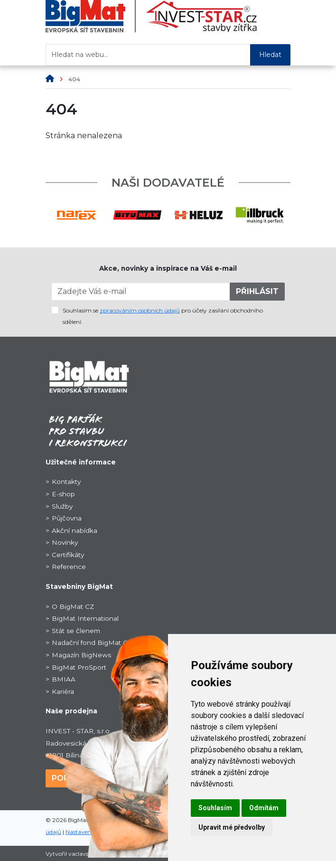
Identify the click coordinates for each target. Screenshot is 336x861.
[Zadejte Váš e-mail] (140, 292)
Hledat (270, 54)
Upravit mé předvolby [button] (231, 827)
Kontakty (66, 481)
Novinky (65, 542)
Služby (62, 506)
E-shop (63, 494)
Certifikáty (68, 554)
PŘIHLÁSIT (257, 291)
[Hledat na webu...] (148, 55)
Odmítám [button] (264, 808)
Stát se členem (76, 630)
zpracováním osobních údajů (140, 310)
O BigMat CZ (73, 606)
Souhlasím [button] (215, 808)
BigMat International (85, 618)
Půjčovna (67, 518)
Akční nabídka (74, 530)
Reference (69, 566)
